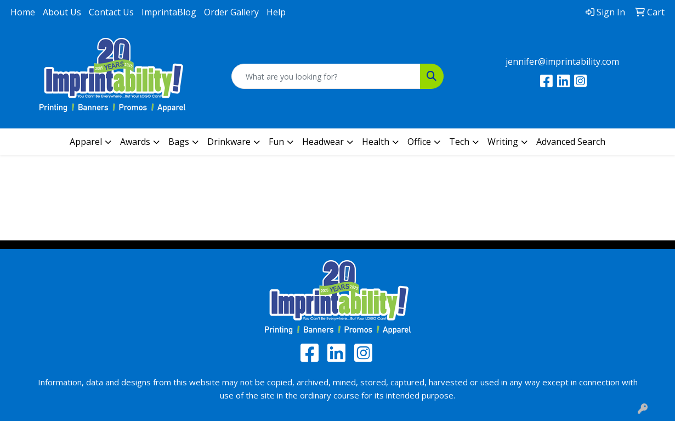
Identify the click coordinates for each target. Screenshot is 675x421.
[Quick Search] (325, 76)
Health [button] (375, 142)
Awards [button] (135, 142)
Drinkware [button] (229, 142)
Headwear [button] (323, 142)
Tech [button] (459, 142)
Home (22, 12)
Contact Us (111, 12)
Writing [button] (502, 142)
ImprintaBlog (168, 12)
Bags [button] (178, 142)
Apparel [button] (86, 142)
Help (276, 12)
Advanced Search (570, 142)
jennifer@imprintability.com (562, 61)
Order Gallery (231, 12)
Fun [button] (276, 142)
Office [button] (419, 142)
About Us (62, 12)
